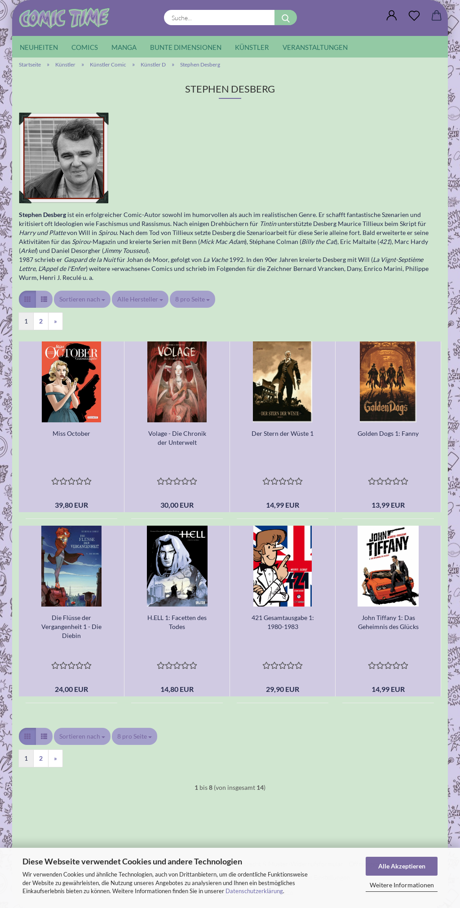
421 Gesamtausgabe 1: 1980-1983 (283, 622)
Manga (124, 47)
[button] (391, 15)
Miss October (71, 433)
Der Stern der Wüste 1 (283, 433)
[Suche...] (285, 17)
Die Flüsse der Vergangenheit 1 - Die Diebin (71, 626)
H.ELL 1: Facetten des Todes (177, 622)
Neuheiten (39, 47)
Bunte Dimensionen (185, 47)
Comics (84, 47)
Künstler (252, 47)
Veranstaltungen (315, 47)
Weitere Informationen (402, 885)
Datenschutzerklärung (254, 891)
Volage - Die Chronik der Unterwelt (177, 438)
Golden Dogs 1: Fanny (388, 433)
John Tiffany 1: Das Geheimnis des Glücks (388, 622)
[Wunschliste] (414, 15)
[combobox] (82, 299)
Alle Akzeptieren (401, 866)
